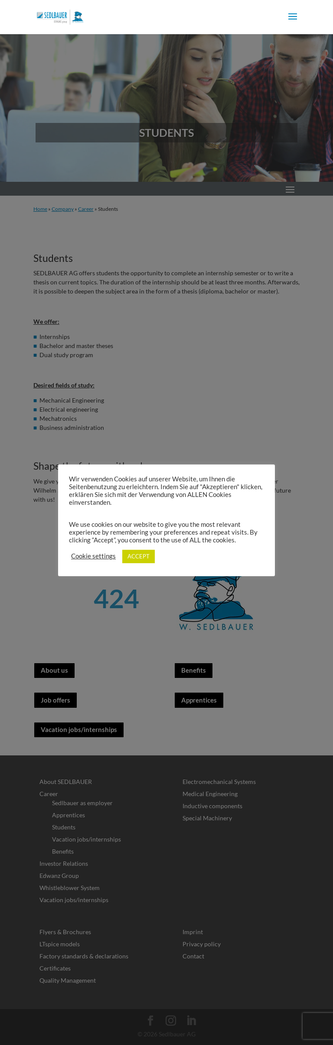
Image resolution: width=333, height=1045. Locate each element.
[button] (293, 22)
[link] (60, 16)
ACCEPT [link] (138, 556)
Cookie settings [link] (93, 556)
